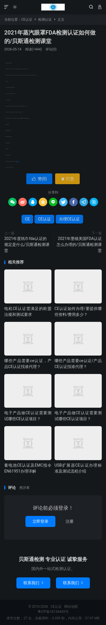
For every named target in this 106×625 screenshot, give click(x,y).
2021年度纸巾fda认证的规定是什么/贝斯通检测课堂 (26, 244)
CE (27, 219)
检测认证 (45, 20)
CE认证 (52, 7)
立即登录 (40, 521)
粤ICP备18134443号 (53, 612)
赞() (39, 179)
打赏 (67, 179)
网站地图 (71, 607)
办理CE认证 (69, 219)
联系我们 (33, 583)
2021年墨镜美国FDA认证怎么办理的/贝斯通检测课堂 (79, 244)
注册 (69, 521)
